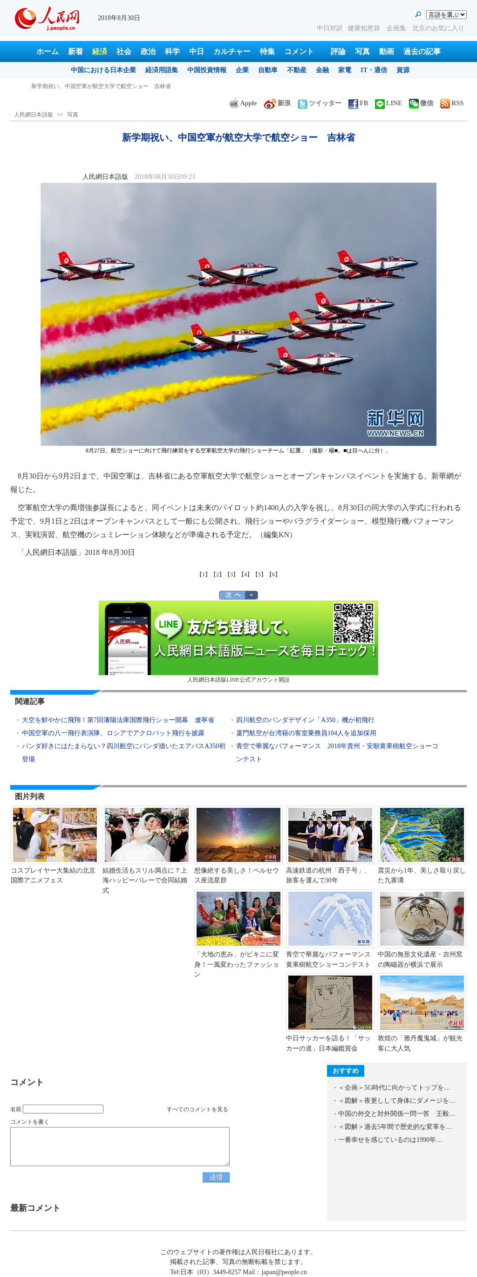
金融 (322, 70)
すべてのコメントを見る (197, 1109)
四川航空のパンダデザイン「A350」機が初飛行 (305, 720)
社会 (123, 51)
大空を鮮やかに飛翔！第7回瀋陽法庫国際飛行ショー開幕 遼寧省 (118, 720)
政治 (148, 51)
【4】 (245, 574)
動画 (386, 51)
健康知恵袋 (365, 28)
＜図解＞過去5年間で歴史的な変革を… (395, 1126)
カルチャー (232, 51)
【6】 (273, 574)
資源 (402, 70)
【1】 (204, 574)
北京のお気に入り (438, 28)
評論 (338, 51)
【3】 (231, 574)
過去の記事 (422, 51)
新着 (75, 51)
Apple (243, 103)
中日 (196, 51)
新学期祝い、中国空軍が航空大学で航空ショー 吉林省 (101, 86)
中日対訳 (330, 28)
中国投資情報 (206, 70)
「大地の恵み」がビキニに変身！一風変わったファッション (236, 964)
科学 (172, 51)
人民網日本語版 (33, 114)
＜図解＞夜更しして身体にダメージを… (397, 1100)
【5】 (259, 574)
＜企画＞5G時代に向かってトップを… (394, 1087)
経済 (99, 51)
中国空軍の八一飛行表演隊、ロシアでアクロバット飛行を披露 (113, 733)
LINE (388, 103)
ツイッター (319, 103)
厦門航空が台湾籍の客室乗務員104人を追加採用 (306, 733)
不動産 (297, 70)
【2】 (218, 574)
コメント (299, 51)
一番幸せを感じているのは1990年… (390, 1139)
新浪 (277, 103)
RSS (451, 103)
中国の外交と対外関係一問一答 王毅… (397, 1113)
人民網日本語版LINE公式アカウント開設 (238, 642)
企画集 (397, 28)
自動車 (268, 70)
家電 (344, 70)
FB (358, 103)
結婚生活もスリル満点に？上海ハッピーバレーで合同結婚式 (144, 880)
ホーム (47, 51)
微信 (421, 103)
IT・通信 (374, 70)
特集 (267, 51)
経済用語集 (161, 70)
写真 (362, 51)
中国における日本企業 (103, 70)
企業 (242, 70)
